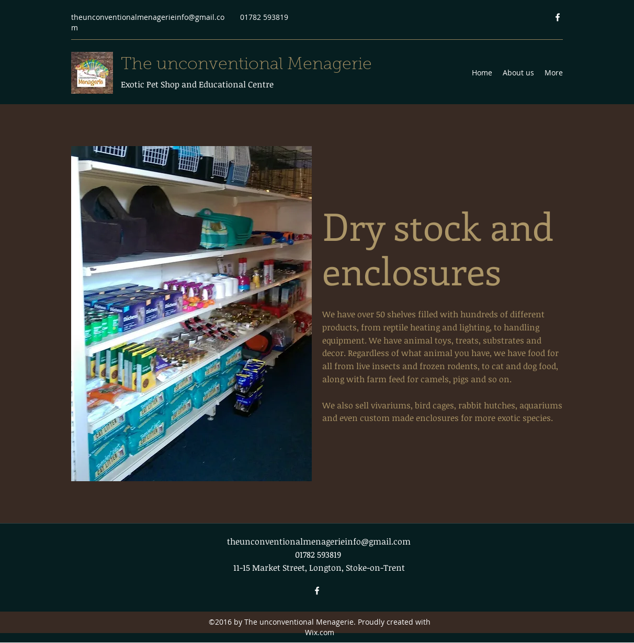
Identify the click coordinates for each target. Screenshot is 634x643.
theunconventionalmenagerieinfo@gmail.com (319, 541)
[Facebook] (557, 17)
